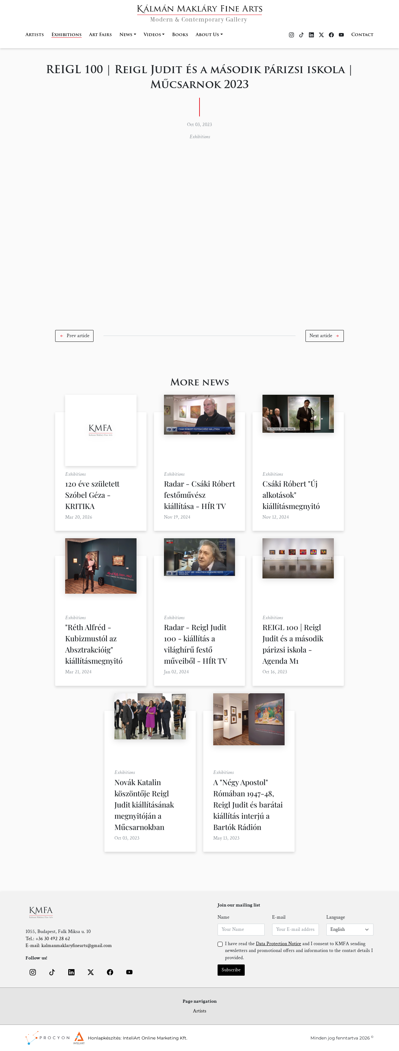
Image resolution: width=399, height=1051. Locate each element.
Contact (362, 35)
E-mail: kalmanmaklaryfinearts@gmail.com (69, 945)
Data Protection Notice (278, 943)
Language (335, 917)
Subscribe (231, 970)
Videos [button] (152, 35)
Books (180, 35)
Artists (35, 35)
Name (223, 917)
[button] (74, 336)
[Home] (199, 11)
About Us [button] (207, 35)
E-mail (279, 917)
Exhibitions (66, 35)
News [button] (125, 35)
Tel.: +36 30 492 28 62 (48, 939)
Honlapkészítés (104, 1037)
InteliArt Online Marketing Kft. (155, 1037)
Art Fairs (100, 35)
